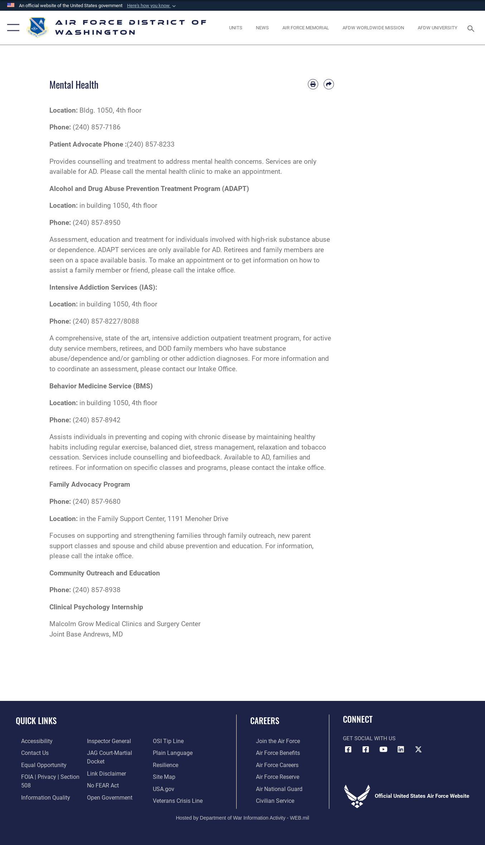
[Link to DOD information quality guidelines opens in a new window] (39, 795)
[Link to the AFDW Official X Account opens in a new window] (418, 749)
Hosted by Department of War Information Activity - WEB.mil (242, 815)
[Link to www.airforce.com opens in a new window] (271, 741)
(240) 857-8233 (151, 144)
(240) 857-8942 (97, 420)
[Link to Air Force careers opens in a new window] (271, 764)
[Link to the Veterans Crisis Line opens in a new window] (179, 787)
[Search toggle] (472, 28)
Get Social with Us (369, 738)
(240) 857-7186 (97, 127)
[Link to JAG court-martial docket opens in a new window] (116, 752)
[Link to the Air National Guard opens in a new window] (272, 787)
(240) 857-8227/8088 (106, 321)
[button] (152, 5)
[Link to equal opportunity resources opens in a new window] (37, 764)
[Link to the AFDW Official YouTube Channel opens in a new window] (383, 749)
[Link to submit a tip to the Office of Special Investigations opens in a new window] (99, 798)
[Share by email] (329, 84)
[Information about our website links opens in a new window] (103, 764)
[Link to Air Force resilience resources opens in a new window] (167, 752)
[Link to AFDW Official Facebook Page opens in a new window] (348, 749)
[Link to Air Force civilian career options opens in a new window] (268, 798)
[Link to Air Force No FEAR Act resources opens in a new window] (100, 775)
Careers (264, 720)
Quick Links (36, 720)
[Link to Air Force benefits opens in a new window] (271, 752)
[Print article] (313, 84)
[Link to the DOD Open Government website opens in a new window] (106, 787)
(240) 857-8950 (97, 222)
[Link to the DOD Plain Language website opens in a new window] (173, 741)
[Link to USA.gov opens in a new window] (165, 775)
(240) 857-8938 (97, 590)
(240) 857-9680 (97, 501)
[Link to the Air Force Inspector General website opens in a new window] (106, 741)
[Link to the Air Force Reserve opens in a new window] (271, 775)
